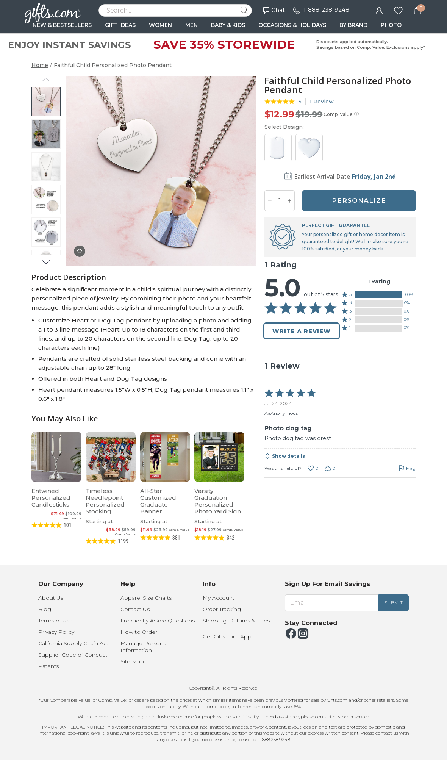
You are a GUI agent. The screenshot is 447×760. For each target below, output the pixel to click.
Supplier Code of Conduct (72, 654)
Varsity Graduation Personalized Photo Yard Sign (217, 501)
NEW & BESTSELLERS (62, 25)
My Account (218, 597)
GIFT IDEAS (120, 25)
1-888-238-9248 (326, 9)
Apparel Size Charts (146, 597)
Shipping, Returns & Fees (236, 620)
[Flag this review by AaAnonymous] (407, 468)
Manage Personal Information (143, 647)
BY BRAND (353, 25)
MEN (191, 25)
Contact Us (135, 609)
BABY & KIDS (228, 25)
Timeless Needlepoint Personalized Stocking (105, 501)
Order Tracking (222, 609)
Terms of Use (55, 620)
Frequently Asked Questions (157, 620)
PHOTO (391, 25)
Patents (48, 666)
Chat (274, 10)
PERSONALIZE (359, 200)
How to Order (138, 632)
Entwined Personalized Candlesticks (50, 497)
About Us (50, 597)
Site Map (132, 661)
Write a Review (301, 331)
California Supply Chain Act (73, 643)
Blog (44, 609)
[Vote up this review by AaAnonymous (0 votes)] (313, 468)
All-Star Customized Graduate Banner (158, 501)
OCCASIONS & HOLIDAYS (292, 25)
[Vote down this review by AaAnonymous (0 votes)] (330, 468)
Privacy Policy (56, 632)
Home (39, 65)
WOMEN (160, 25)
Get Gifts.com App (227, 636)
